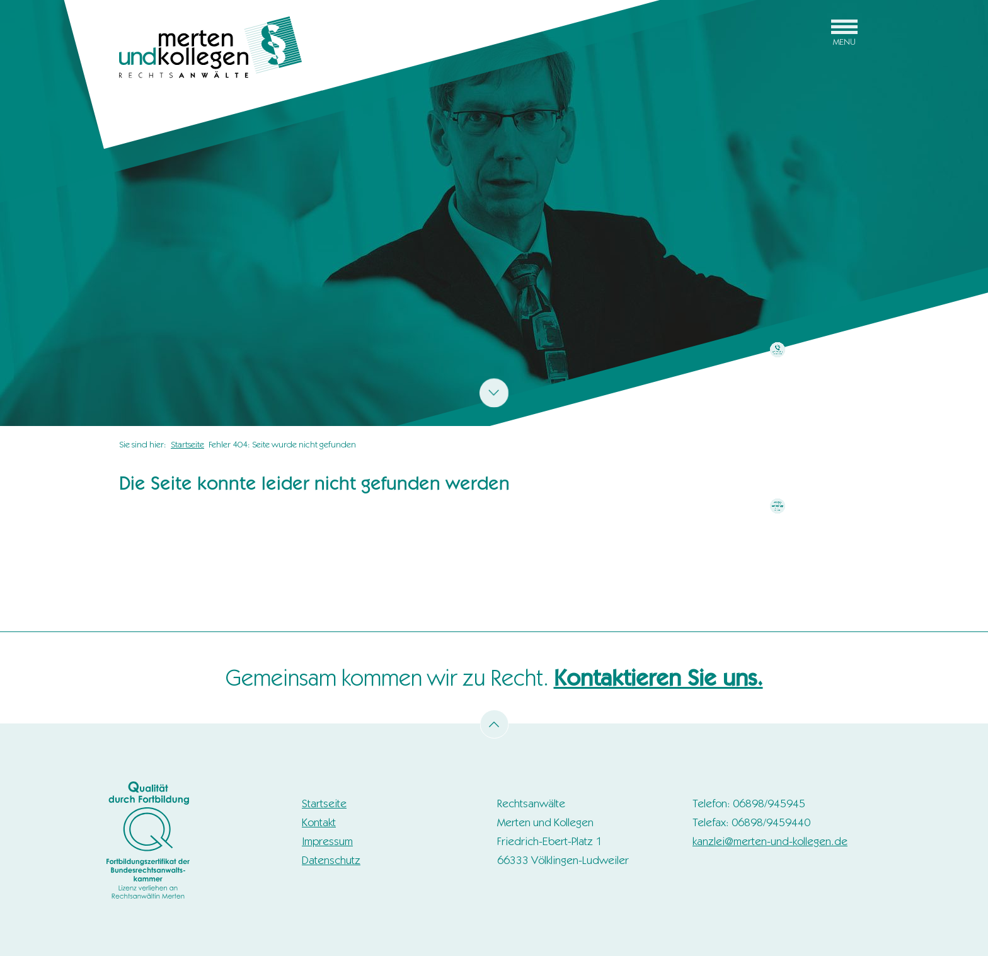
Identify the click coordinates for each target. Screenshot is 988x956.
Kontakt (319, 822)
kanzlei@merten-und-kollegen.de (769, 841)
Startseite (187, 444)
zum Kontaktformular (778, 383)
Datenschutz (331, 860)
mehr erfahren (777, 540)
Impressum (327, 841)
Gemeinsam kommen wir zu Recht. (494, 677)
